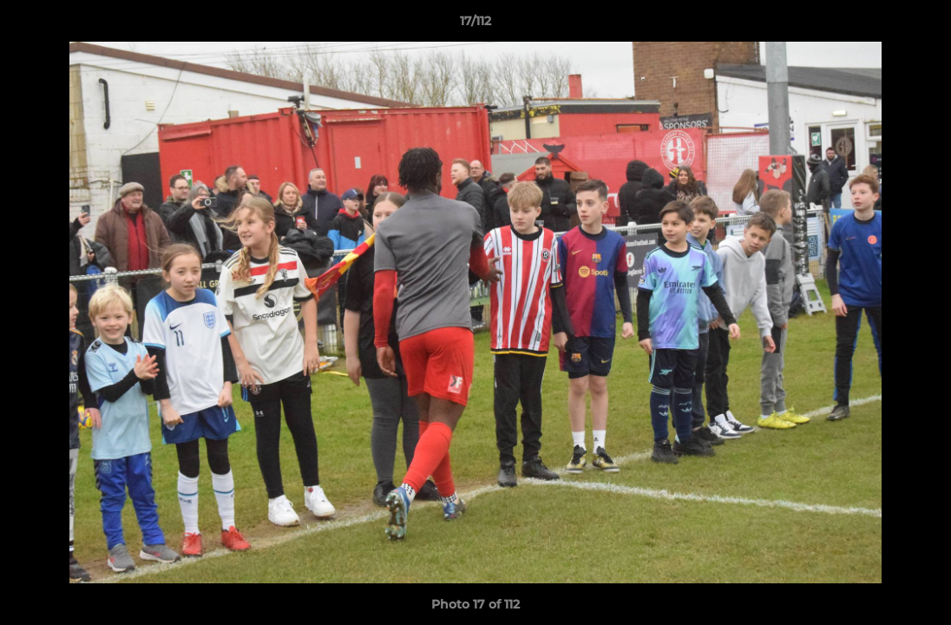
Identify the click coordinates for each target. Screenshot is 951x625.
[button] (919, 25)
